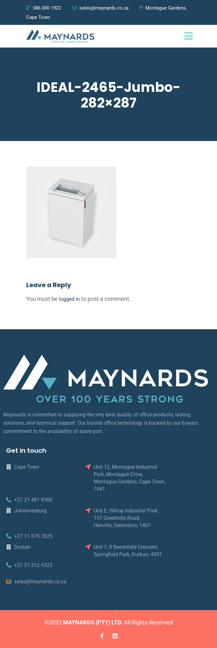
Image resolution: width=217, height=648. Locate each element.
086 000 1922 (44, 8)
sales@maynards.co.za (100, 8)
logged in (69, 299)
